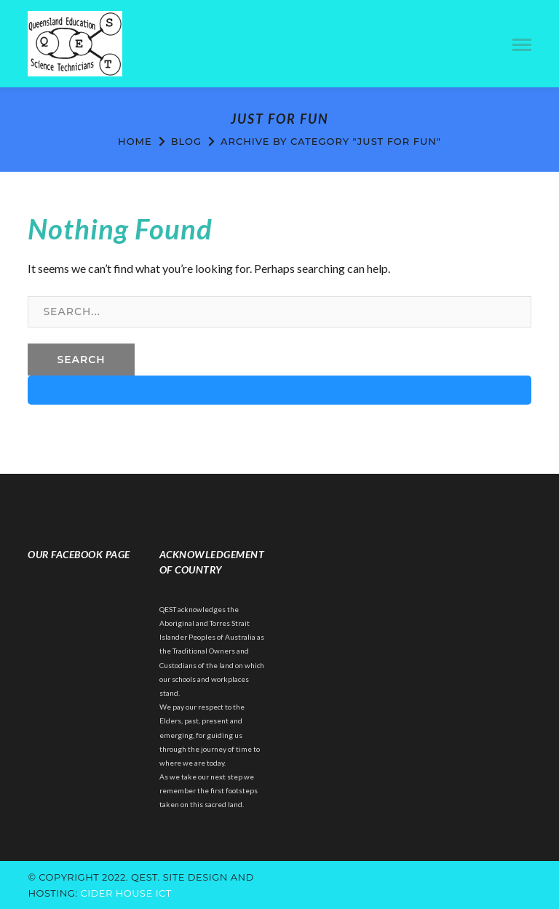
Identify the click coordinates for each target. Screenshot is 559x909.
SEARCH (81, 359)
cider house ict (125, 893)
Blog (186, 141)
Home (135, 141)
